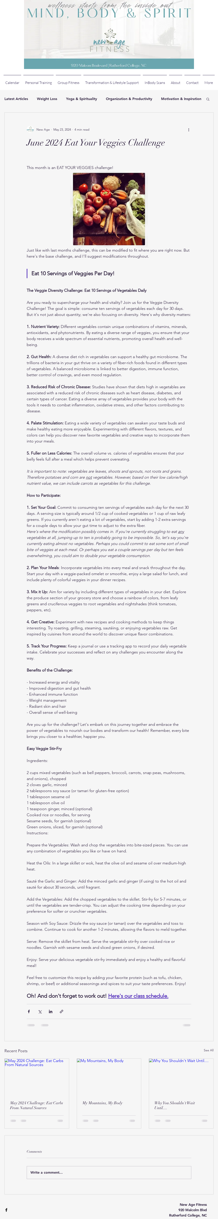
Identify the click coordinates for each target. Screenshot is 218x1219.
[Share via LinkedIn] (50, 1011)
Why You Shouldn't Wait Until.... (174, 1105)
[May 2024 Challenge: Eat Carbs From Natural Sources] (37, 1077)
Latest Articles (16, 99)
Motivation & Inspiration (181, 99)
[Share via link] (61, 1011)
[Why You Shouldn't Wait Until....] (181, 1077)
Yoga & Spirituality (81, 99)
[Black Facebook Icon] (6, 1210)
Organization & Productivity (129, 99)
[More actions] (188, 129)
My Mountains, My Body (102, 1102)
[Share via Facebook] (29, 1011)
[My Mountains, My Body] (109, 1077)
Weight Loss (47, 99)
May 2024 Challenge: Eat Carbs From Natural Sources (36, 1105)
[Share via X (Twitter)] (40, 1011)
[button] (208, 99)
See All (209, 1050)
